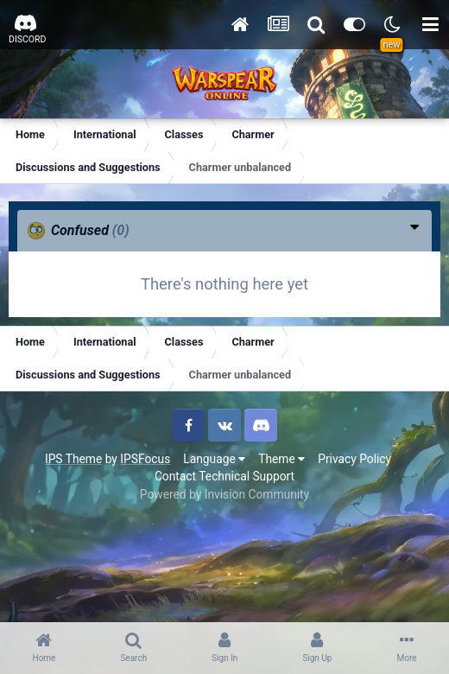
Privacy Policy (354, 459)
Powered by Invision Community (224, 494)
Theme (281, 459)
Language (214, 459)
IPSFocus (145, 459)
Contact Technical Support (224, 476)
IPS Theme (73, 459)
